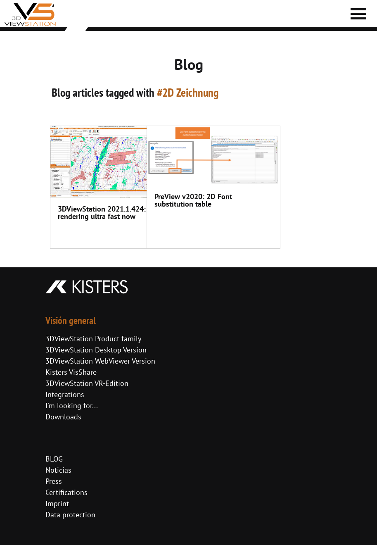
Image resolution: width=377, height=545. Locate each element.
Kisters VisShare (71, 372)
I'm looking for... (71, 405)
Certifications (66, 492)
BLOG (54, 459)
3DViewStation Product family (93, 338)
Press (53, 481)
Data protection (70, 514)
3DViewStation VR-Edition (86, 383)
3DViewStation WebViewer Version (100, 361)
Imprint (57, 503)
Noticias (58, 470)
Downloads (63, 416)
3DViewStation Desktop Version (96, 350)
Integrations (64, 394)
